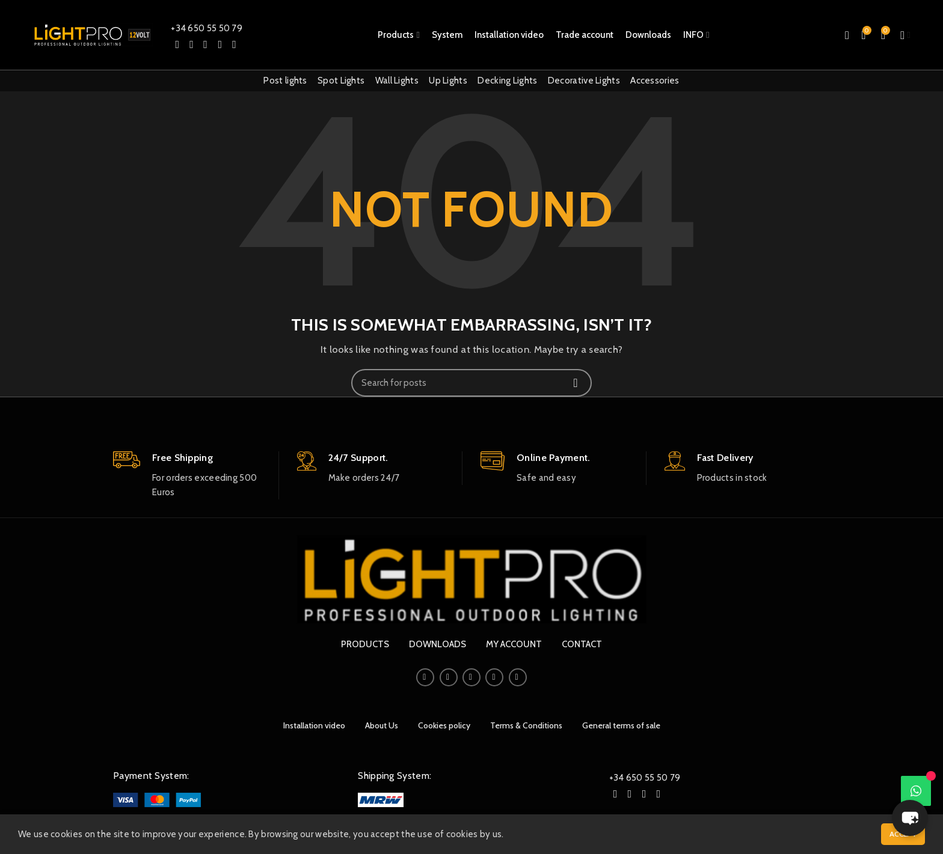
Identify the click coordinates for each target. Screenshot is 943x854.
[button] (910, 818)
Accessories (654, 80)
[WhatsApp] (916, 791)
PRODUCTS (365, 644)
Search (576, 383)
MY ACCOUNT (514, 644)
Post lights (285, 80)
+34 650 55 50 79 (206, 28)
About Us (381, 725)
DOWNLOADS (437, 644)
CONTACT (582, 644)
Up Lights (448, 80)
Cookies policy (444, 725)
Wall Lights (397, 80)
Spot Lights (341, 80)
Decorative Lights (584, 80)
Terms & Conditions (526, 725)
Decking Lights (507, 80)
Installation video (314, 725)
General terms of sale (621, 725)
